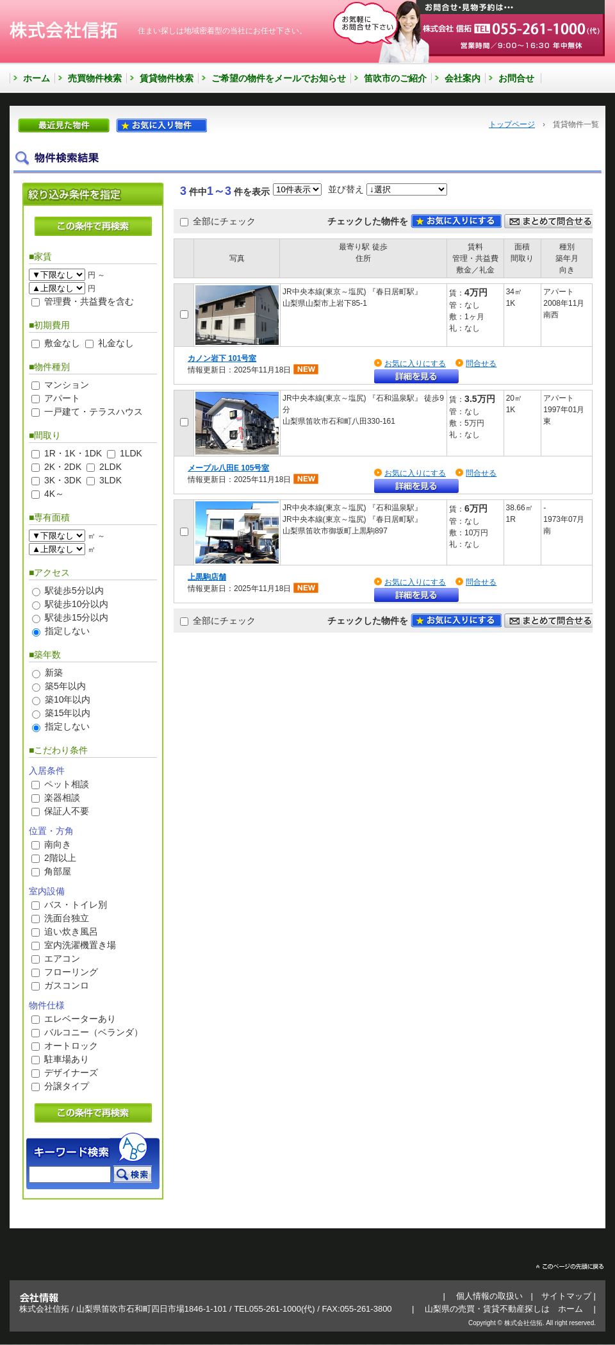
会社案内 (462, 78)
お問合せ (516, 78)
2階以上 (60, 858)
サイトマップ (566, 1296)
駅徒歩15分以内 (77, 617)
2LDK (110, 467)
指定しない (67, 631)
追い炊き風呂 (71, 931)
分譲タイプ (66, 1086)
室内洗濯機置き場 (80, 945)
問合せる (481, 363)
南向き (57, 844)
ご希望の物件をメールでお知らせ (278, 78)
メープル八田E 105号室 (228, 468)
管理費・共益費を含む (89, 301)
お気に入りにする (415, 363)
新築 (54, 672)
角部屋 (57, 871)
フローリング (71, 972)
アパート (62, 398)
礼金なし (116, 343)
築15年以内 (68, 713)
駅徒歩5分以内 (74, 590)
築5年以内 (65, 686)
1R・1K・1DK (73, 453)
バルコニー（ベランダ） (93, 1032)
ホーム (36, 78)
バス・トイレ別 (75, 904)
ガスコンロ (66, 985)
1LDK (131, 453)
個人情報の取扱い (489, 1296)
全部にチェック (224, 221)
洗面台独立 (66, 918)
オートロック (71, 1045)
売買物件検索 (95, 78)
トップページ (512, 124)
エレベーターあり (80, 1019)
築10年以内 (68, 699)
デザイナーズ (71, 1072)
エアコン (62, 958)
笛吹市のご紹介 (395, 78)
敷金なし (62, 343)
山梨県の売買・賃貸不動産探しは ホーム (504, 1309)
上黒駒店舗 (207, 576)
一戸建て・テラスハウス (93, 411)
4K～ (54, 494)
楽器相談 (62, 797)
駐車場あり (66, 1059)
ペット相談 (66, 784)
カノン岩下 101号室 (222, 358)
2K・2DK (62, 467)
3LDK (110, 480)
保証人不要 (66, 811)
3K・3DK (62, 480)
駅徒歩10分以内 (77, 604)
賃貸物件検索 (166, 78)
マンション (66, 385)
